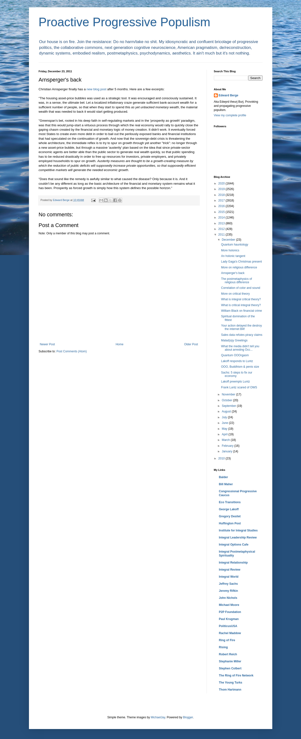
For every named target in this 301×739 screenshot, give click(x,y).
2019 (222, 189)
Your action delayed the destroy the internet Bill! (241, 327)
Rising (223, 647)
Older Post (191, 344)
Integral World (228, 576)
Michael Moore (229, 605)
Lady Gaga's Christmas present (241, 261)
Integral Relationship (233, 562)
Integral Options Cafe (233, 544)
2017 (222, 200)
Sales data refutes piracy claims (241, 335)
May (225, 428)
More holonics (230, 250)
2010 (222, 458)
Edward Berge (228, 95)
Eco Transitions (230, 502)
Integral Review (229, 569)
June (225, 423)
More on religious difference (239, 267)
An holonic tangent (233, 256)
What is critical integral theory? (241, 305)
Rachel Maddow (230, 633)
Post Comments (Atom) (71, 351)
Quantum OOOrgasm (235, 355)
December (229, 239)
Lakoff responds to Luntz (237, 361)
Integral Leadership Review (238, 537)
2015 (222, 212)
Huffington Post (230, 523)
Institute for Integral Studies (238, 530)
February (228, 445)
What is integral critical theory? (241, 299)
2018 (222, 195)
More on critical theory (235, 293)
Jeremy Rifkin (228, 591)
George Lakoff (229, 509)
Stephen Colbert (230, 668)
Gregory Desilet (230, 516)
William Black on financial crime (241, 310)
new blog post (96, 89)
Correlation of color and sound (240, 288)
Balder (223, 477)
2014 (222, 217)
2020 (222, 183)
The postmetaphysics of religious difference (236, 280)
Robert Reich (228, 654)
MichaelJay (158, 717)
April (225, 434)
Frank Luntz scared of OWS (239, 387)
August (227, 411)
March (226, 440)
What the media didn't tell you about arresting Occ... (240, 348)
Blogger (188, 717)
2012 (222, 229)
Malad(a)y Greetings (234, 340)
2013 (222, 223)
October (227, 400)
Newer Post (47, 344)
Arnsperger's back (232, 273)
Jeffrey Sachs (228, 583)
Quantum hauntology (234, 244)
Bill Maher (226, 484)
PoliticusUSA (228, 626)
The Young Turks (230, 682)
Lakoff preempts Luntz (235, 381)
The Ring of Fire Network (236, 675)
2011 (222, 234)
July (225, 417)
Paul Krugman (229, 619)
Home (119, 344)
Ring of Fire (227, 640)
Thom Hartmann (230, 689)
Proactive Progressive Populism (124, 22)
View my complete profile (230, 115)
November (229, 394)
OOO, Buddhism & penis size (240, 366)
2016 (222, 206)
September (229, 406)
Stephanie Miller (230, 661)
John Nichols (228, 598)
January (227, 451)
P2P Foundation (230, 612)
